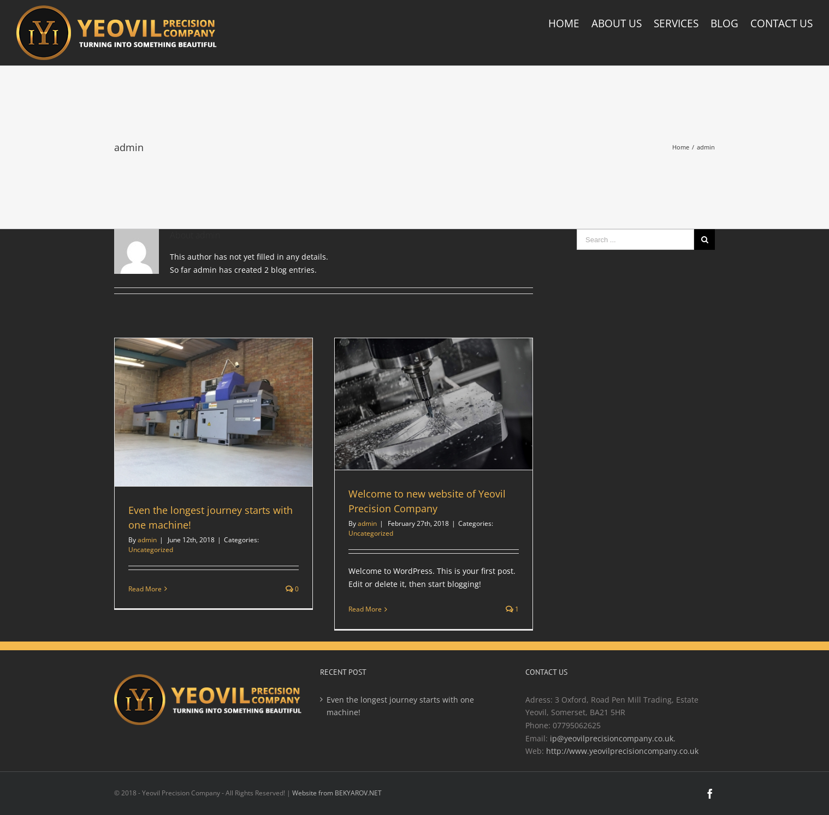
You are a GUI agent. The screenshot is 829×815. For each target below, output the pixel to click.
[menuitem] (569, 23)
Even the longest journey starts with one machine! (400, 706)
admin (147, 539)
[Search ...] (635, 239)
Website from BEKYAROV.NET (337, 793)
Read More (145, 589)
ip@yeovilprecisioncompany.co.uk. (613, 738)
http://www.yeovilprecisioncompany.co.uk (622, 751)
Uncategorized (150, 549)
